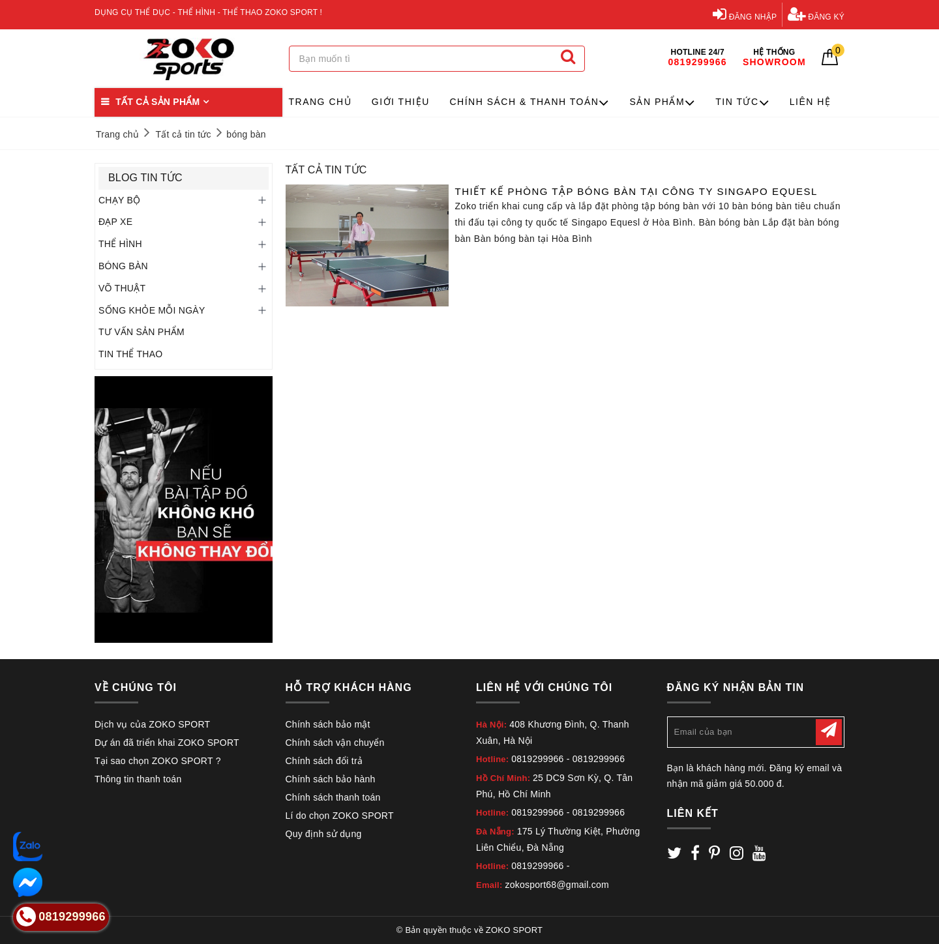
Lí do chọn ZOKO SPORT (340, 815)
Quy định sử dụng (324, 834)
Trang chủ (320, 101)
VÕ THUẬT (121, 288)
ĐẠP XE (115, 221)
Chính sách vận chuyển (335, 742)
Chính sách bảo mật (328, 724)
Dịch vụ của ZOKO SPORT (152, 724)
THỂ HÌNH (120, 244)
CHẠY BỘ (119, 200)
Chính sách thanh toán (333, 797)
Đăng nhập (745, 14)
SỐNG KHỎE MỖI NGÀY (151, 310)
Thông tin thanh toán (138, 779)
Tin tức (742, 102)
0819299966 (537, 759)
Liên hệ (810, 101)
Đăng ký (816, 14)
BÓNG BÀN (123, 266)
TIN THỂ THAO (130, 354)
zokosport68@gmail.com (557, 884)
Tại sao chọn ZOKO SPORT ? (158, 761)
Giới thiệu (401, 101)
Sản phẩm (663, 102)
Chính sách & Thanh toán (529, 102)
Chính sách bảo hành (331, 779)
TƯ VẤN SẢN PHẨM (141, 332)
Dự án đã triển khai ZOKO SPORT (167, 742)
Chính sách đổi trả (324, 761)
